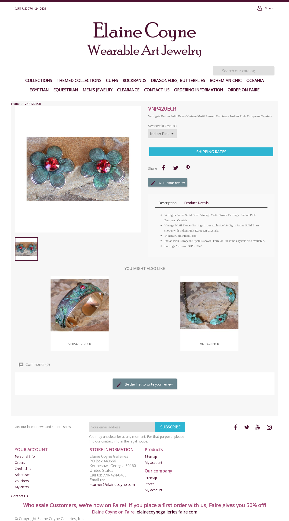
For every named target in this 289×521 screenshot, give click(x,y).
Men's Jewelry (97, 90)
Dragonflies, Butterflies (178, 80)
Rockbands (134, 80)
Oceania (255, 80)
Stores (149, 484)
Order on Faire (244, 90)
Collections (38, 80)
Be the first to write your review (145, 384)
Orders (20, 462)
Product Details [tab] (196, 202)
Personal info (25, 456)
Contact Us (156, 90)
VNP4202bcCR (79, 344)
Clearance (128, 90)
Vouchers (22, 481)
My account (153, 462)
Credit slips (23, 468)
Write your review (167, 183)
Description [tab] (167, 202)
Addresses (22, 474)
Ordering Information (198, 90)
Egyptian (39, 90)
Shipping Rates (211, 151)
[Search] (243, 70)
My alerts (22, 487)
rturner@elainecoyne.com (112, 484)
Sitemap (151, 456)
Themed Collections (79, 80)
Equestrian (65, 90)
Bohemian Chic (226, 80)
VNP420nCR (209, 344)
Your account (31, 449)
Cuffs (112, 80)
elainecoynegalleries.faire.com (167, 512)
